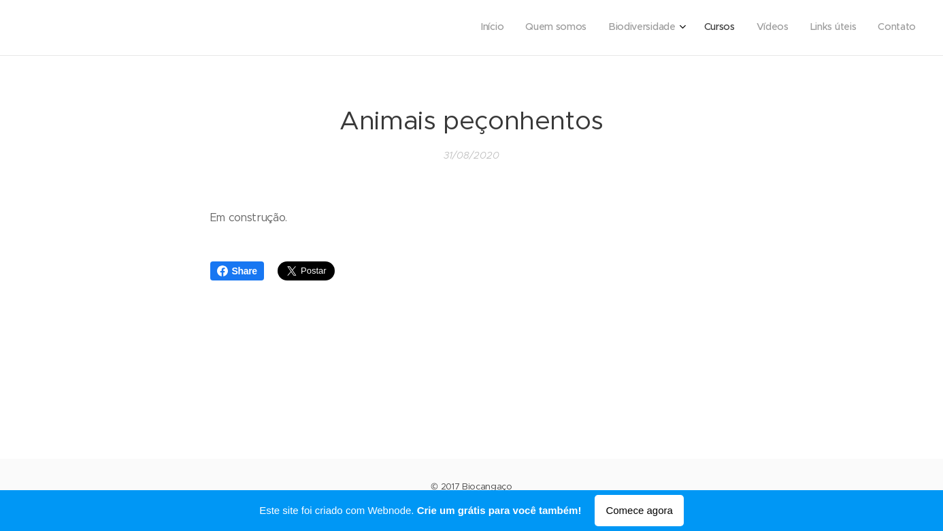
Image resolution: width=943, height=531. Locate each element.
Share (237, 271)
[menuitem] (782, 28)
